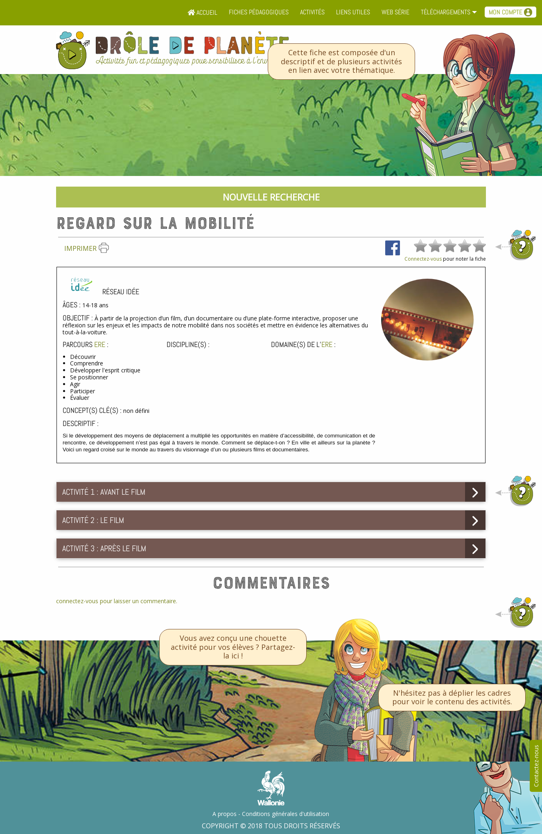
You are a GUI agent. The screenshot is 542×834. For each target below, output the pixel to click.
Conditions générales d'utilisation (285, 814)
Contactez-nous (536, 766)
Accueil (202, 12)
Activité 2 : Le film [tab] (93, 520)
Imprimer (86, 248)
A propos (224, 814)
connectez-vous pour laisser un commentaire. (116, 601)
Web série (395, 12)
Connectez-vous (423, 258)
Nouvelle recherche (271, 197)
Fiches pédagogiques (259, 12)
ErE (99, 344)
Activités (312, 12)
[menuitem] (202, 12)
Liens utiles (353, 12)
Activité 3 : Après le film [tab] (104, 548)
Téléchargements (445, 12)
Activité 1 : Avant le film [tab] (103, 492)
